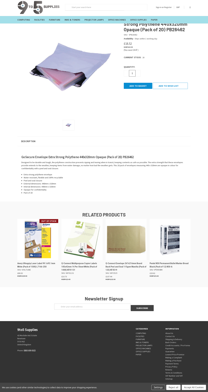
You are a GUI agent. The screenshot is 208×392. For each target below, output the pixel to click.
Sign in (158, 7)
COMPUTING (23, 19)
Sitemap (169, 374)
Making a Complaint (173, 353)
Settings (158, 387)
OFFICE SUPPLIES (138, 19)
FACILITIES (39, 19)
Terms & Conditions (173, 368)
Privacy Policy (171, 362)
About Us (169, 329)
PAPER (154, 19)
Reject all (173, 387)
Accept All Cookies (194, 387)
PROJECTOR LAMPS (94, 19)
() (189, 7)
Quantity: (129, 64)
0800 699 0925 (30, 346)
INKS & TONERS (72, 19)
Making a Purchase (173, 356)
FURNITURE (54, 19)
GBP (179, 7)
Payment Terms (172, 359)
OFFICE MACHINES (117, 19)
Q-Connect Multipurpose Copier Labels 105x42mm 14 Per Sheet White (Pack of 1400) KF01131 (79, 264)
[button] (104, 138)
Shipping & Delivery (173, 335)
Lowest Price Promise (174, 350)
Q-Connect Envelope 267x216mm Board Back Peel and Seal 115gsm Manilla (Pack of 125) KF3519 (126, 264)
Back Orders (170, 338)
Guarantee (169, 347)
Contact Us (170, 332)
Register (168, 7)
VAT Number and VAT (174, 371)
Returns (168, 365)
